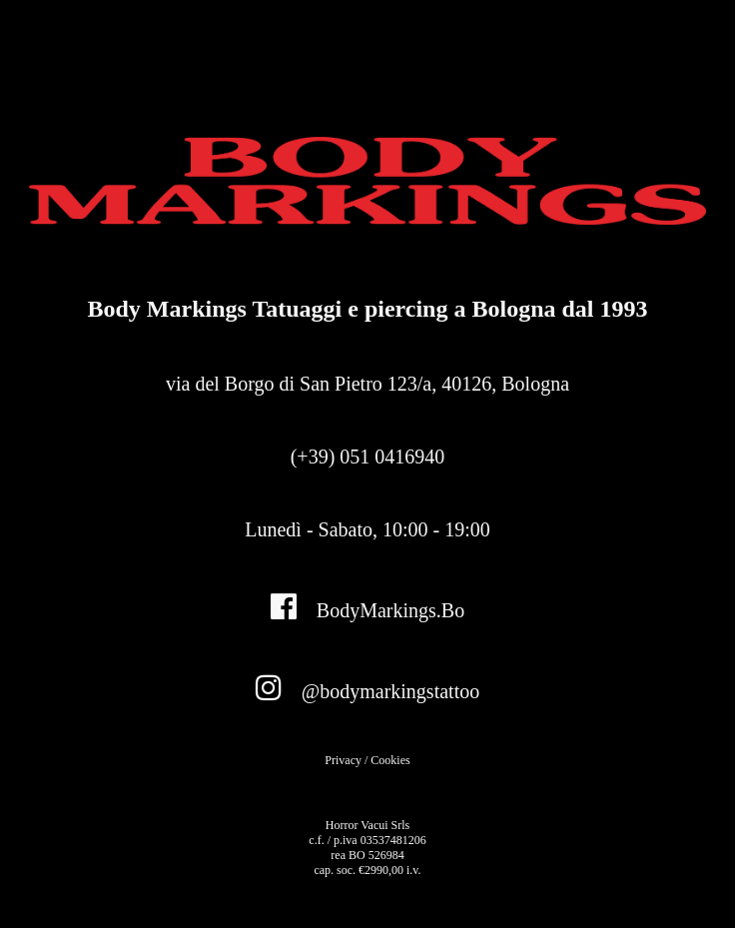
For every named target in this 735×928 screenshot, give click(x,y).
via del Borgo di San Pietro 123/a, (367, 384)
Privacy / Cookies (367, 760)
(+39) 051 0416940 (368, 456)
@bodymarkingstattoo (367, 687)
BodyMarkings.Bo (367, 606)
